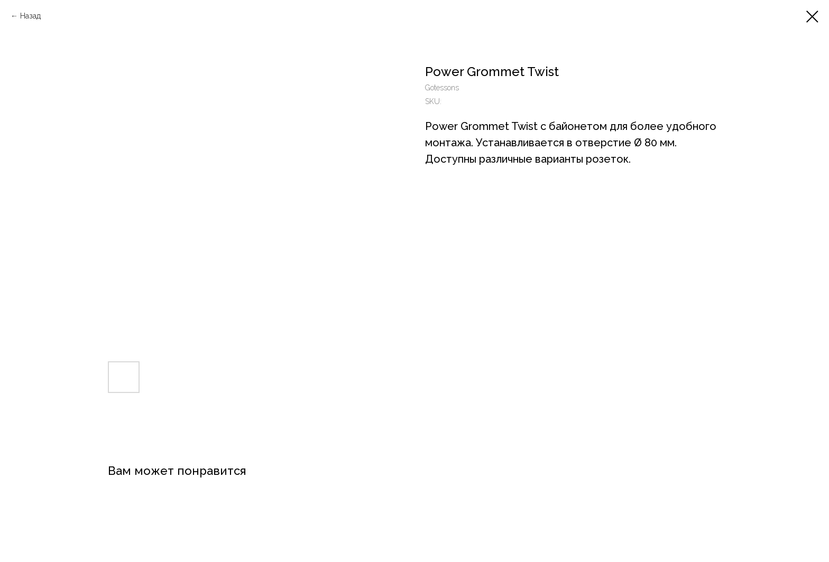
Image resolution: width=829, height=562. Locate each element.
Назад (30, 16)
